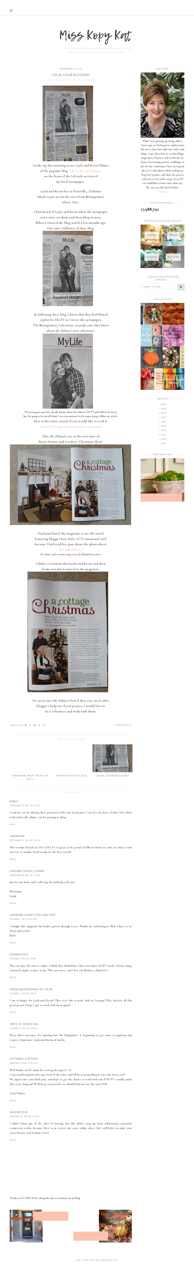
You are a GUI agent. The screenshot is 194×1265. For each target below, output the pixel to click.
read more (162, 191)
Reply (13, 824)
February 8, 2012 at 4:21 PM (24, 1063)
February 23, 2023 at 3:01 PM (24, 1116)
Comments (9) (123, 725)
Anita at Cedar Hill (24, 1024)
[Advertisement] (162, 565)
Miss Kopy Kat (92, 1260)
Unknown (17, 836)
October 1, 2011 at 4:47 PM (23, 919)
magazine (88, 80)
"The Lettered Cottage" (85, 171)
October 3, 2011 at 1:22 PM (23, 994)
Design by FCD (109, 1260)
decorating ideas (67, 80)
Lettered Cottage (24, 1058)
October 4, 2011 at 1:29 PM (23, 1028)
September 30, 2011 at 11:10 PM (25, 875)
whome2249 (19, 1112)
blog (50, 80)
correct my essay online (72, 1128)
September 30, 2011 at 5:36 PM (25, 840)
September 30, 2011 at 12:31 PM (25, 806)
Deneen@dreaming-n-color (31, 989)
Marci (14, 801)
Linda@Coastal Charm (27, 870)
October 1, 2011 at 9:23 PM (23, 959)
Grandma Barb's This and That (33, 914)
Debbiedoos (19, 954)
